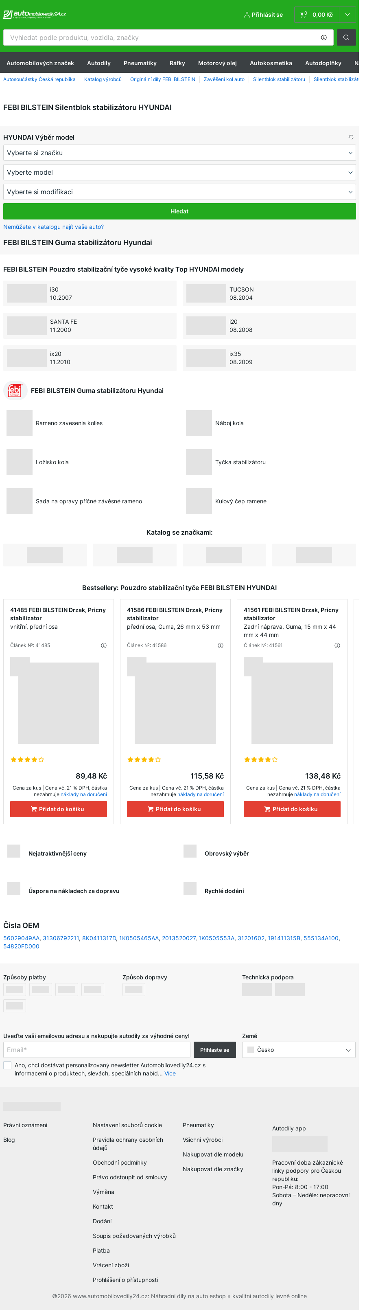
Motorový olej (217, 62)
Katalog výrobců (103, 79)
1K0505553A (216, 938)
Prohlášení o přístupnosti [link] (125, 1279)
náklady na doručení (84, 794)
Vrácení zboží (111, 1265)
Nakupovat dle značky (213, 1168)
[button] (324, 37)
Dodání (102, 1221)
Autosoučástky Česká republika (39, 79)
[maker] (179, 153)
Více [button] (170, 1073)
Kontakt (103, 1206)
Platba (101, 1250)
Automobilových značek (40, 62)
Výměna (103, 1191)
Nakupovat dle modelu (213, 1154)
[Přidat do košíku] (58, 809)
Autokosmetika (271, 62)
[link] (325, 15)
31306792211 (61, 938)
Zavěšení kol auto (224, 79)
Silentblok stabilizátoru (279, 79)
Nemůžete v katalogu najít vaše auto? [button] (53, 226)
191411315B (284, 938)
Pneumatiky (140, 62)
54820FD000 (21, 946)
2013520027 (178, 938)
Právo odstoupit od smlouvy (130, 1177)
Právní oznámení (25, 1124)
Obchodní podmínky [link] (120, 1162)
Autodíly (99, 62)
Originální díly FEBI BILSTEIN (162, 79)
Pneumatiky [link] (198, 1124)
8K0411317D (99, 938)
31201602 (251, 938)
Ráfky (177, 62)
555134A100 (321, 938)
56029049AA (21, 938)
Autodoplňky (323, 62)
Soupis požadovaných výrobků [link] (134, 1235)
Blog (9, 1139)
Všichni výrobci (203, 1139)
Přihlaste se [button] (214, 1050)
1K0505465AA (139, 938)
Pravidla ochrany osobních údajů (128, 1143)
